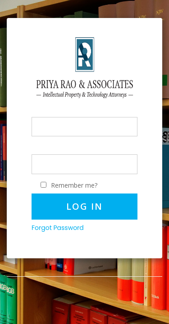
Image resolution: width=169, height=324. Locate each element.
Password (46, 149)
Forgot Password (58, 227)
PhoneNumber (53, 112)
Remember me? (74, 185)
